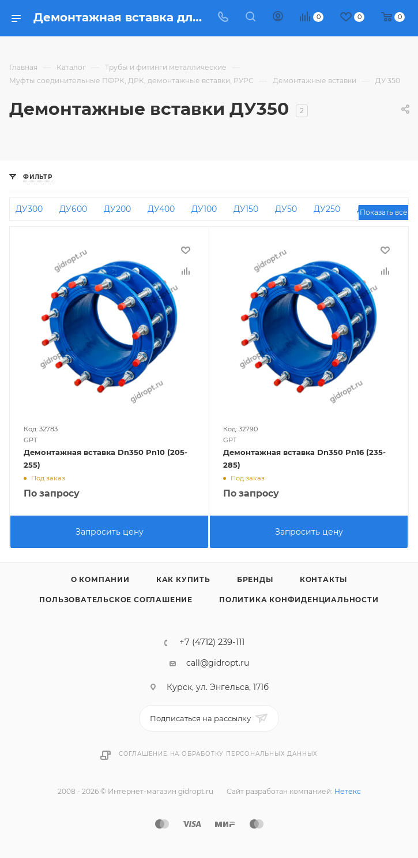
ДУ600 (73, 209)
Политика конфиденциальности (299, 599)
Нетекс (347, 791)
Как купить (183, 579)
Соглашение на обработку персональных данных (218, 754)
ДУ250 (327, 209)
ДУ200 (117, 209)
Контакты (323, 579)
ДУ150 (246, 209)
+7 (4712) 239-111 (211, 642)
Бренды (255, 579)
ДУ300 (29, 209)
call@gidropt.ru (217, 663)
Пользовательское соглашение (116, 599)
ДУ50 (286, 209)
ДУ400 (161, 209)
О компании (100, 579)
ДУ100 (204, 209)
